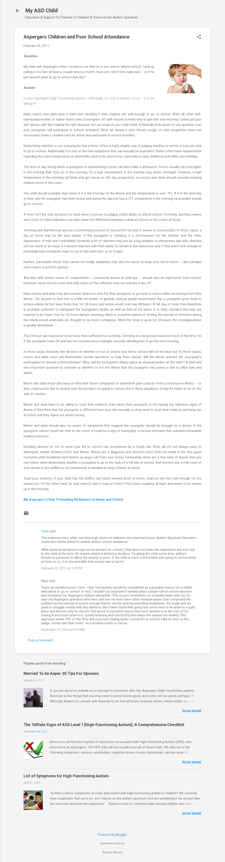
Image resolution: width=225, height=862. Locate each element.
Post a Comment (40, 640)
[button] (198, 37)
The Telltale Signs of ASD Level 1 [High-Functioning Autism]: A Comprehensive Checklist (104, 724)
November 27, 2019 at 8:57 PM (63, 630)
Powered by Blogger (112, 835)
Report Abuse (112, 852)
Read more (191, 711)
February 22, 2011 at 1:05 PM (61, 568)
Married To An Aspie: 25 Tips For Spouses (61, 673)
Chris (45, 531)
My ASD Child (41, 10)
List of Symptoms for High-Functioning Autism (66, 776)
